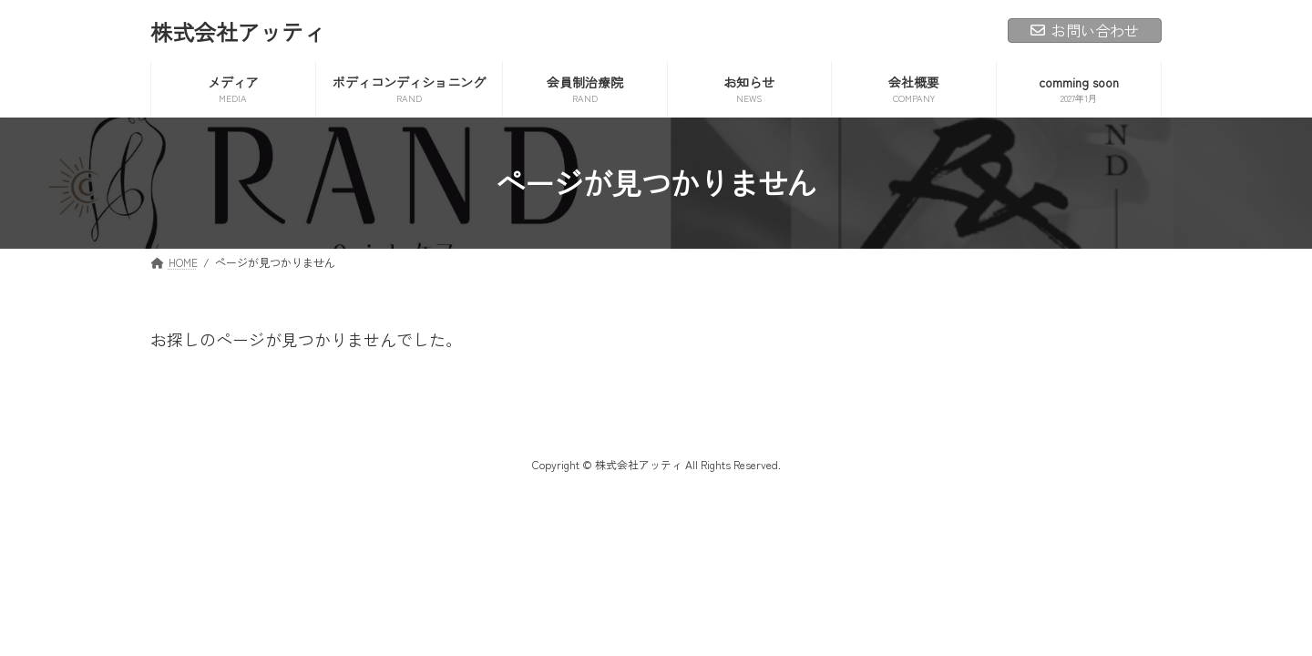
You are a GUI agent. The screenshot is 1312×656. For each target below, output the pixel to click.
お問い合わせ (1084, 30)
